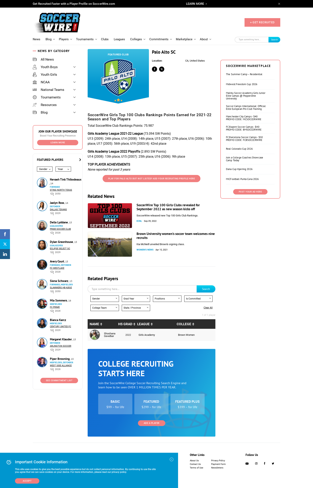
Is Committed (193, 298)
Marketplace (184, 39)
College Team (99, 307)
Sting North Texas (61, 190)
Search (274, 39)
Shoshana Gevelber (109, 335)
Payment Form (218, 464)
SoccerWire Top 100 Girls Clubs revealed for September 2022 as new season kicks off (168, 207)
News (36, 39)
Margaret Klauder (61, 339)
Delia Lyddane (59, 222)
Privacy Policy (218, 460)
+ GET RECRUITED (262, 22)
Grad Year (129, 298)
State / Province (132, 307)
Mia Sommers (59, 300)
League (143, 324)
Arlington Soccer (60, 346)
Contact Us (195, 464)
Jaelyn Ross (57, 203)
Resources (45, 105)
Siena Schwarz (59, 281)
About (204, 39)
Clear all (208, 307)
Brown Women (186, 334)
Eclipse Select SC (60, 248)
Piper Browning (60, 359)
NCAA (41, 82)
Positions (160, 298)
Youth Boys (45, 67)
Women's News (145, 249)
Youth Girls (45, 75)
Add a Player (151, 423)
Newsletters (217, 467)
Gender (43, 169)
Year (60, 169)
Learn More (58, 142)
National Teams (48, 90)
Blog (49, 39)
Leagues (119, 39)
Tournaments (85, 39)
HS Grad (125, 324)
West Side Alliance (61, 365)
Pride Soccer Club (60, 229)
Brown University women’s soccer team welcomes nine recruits (176, 236)
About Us (194, 460)
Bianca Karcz (58, 320)
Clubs (105, 39)
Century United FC (60, 326)
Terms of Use (196, 467)
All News (43, 59)
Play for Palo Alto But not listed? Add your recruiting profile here (151, 178)
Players (64, 39)
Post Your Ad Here (250, 191)
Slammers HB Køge (61, 287)
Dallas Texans (58, 209)
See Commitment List (59, 380)
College (184, 324)
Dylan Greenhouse (62, 242)
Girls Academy (147, 334)
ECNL (139, 221)
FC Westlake (57, 268)
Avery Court (57, 261)
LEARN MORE (195, 4)
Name (94, 324)
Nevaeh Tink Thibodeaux (65, 179)
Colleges (136, 39)
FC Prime (55, 307)
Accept (27, 481)
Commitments (158, 39)
